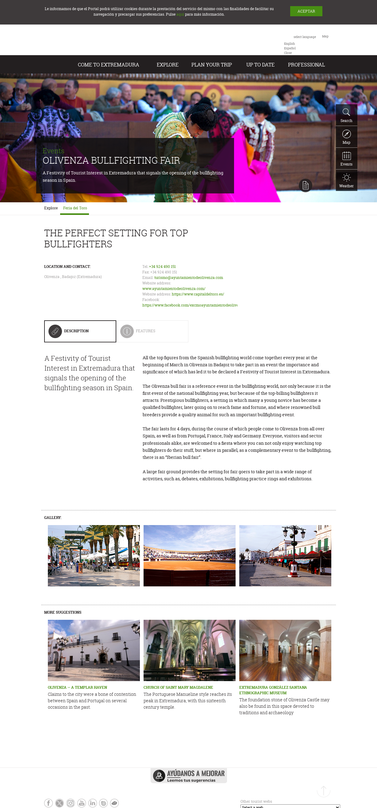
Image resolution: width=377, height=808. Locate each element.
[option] (289, 43)
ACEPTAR (306, 11)
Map (346, 137)
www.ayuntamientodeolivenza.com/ (174, 288)
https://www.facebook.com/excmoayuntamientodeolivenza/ (194, 305)
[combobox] (300, 44)
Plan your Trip (211, 64)
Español (290, 48)
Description (68, 333)
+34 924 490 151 (162, 266)
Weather (346, 181)
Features (149, 333)
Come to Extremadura (108, 64)
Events (346, 159)
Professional (306, 64)
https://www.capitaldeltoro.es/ (198, 294)
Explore (168, 64)
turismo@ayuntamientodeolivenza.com (188, 277)
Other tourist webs (256, 801)
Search (346, 115)
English (289, 44)
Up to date (260, 64)
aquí (180, 14)
